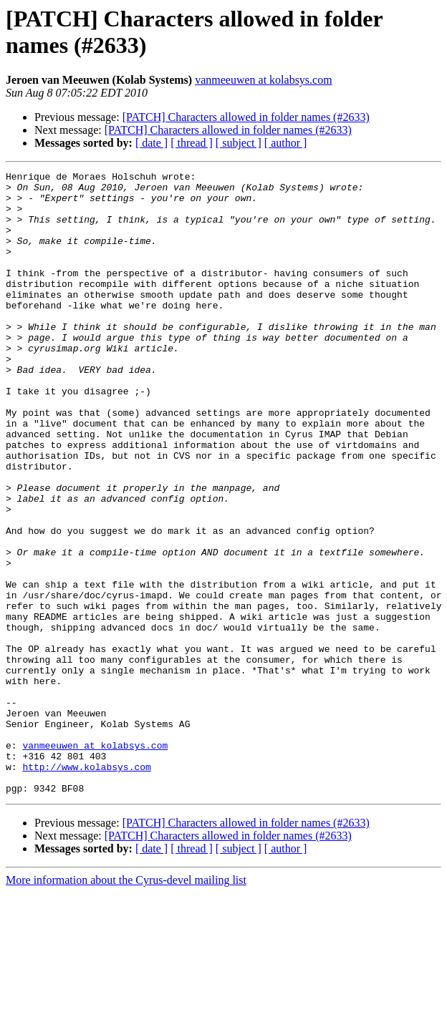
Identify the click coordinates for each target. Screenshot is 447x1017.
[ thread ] (191, 143)
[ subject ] (238, 143)
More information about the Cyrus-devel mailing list (126, 1004)
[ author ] (285, 143)
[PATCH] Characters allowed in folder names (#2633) (246, 117)
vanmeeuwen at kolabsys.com (263, 80)
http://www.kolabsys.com (86, 886)
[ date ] (151, 143)
